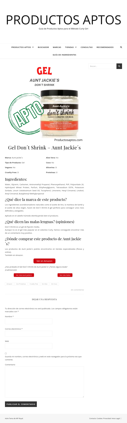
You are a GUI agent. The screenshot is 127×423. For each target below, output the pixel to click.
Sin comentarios (77, 289)
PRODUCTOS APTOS (21, 47)
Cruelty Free (34, 284)
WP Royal (19, 418)
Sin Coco (54, 284)
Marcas (57, 47)
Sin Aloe (45, 284)
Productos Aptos (63, 19)
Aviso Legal (116, 418)
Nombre (9, 316)
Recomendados (105, 47)
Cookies (100, 418)
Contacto (92, 418)
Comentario (10, 364)
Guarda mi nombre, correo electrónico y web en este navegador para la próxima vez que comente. (43, 358)
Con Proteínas (21, 284)
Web (7, 341)
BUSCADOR (43, 47)
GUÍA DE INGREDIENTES (64, 54)
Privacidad (107, 418)
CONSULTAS (87, 47)
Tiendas (69, 47)
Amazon (9, 284)
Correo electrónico (14, 329)
